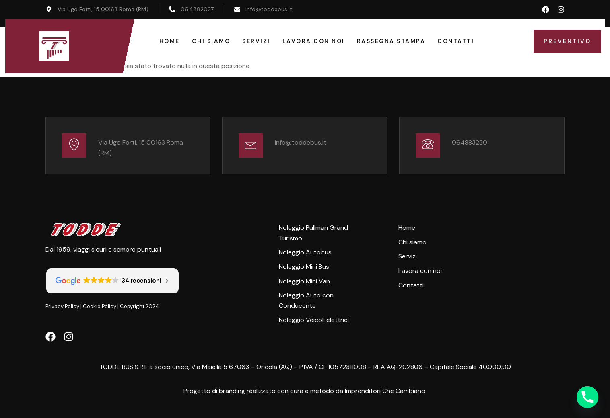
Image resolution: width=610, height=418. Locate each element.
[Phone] (587, 397)
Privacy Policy (62, 306)
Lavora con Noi (313, 41)
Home (169, 41)
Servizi (256, 41)
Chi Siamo (211, 41)
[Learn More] (127, 145)
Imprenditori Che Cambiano (385, 391)
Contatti (455, 41)
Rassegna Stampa (391, 41)
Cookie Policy (99, 306)
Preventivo (567, 41)
